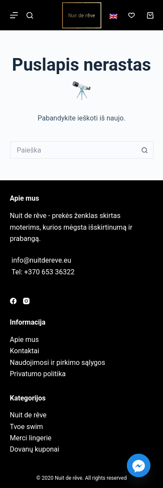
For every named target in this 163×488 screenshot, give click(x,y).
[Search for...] (73, 150)
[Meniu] (14, 15)
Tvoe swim (26, 427)
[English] (113, 16)
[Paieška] (30, 15)
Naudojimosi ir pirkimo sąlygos (57, 362)
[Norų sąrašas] (131, 15)
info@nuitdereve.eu (41, 260)
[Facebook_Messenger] (138, 465)
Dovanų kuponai (35, 449)
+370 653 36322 (49, 272)
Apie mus (24, 339)
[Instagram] (26, 301)
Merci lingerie (31, 438)
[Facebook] (13, 301)
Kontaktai (25, 351)
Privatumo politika (38, 374)
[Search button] (144, 150)
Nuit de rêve (28, 415)
